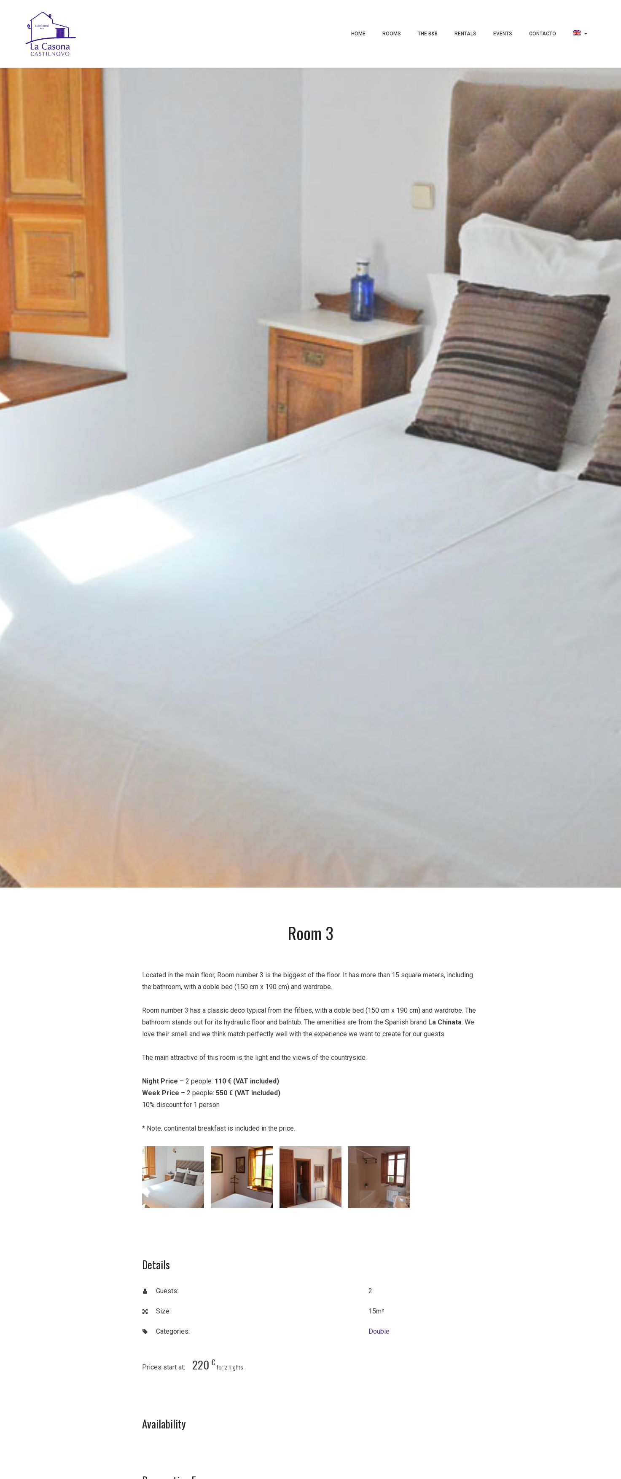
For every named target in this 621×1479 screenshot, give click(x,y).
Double (379, 1331)
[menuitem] (580, 34)
